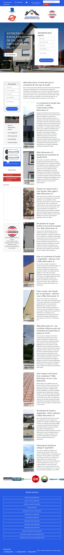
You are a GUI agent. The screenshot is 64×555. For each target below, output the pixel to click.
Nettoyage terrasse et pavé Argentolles (32, 511)
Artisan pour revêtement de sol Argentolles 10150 (32, 534)
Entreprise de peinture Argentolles (32, 504)
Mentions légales (57, 550)
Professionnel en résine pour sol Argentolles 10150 (32, 537)
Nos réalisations (11, 55)
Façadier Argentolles (32, 507)
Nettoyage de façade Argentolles (32, 524)
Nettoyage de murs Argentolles (32, 514)
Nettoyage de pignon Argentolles (32, 527)
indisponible (7, 2)
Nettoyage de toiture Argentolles (32, 521)
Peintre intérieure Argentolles (32, 517)
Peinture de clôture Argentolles (32, 501)
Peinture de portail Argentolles (32, 497)
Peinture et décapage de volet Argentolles (32, 531)
